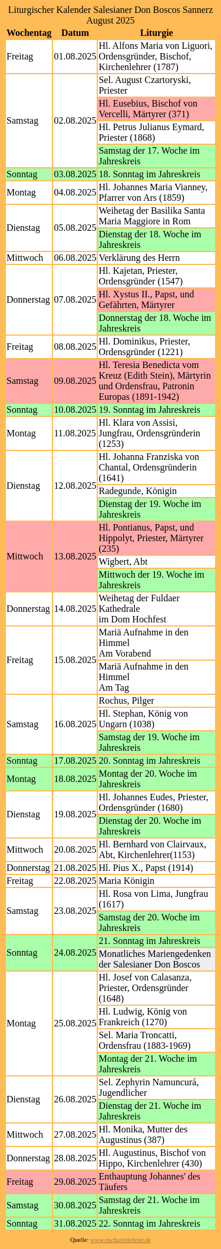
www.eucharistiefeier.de (120, 1240)
